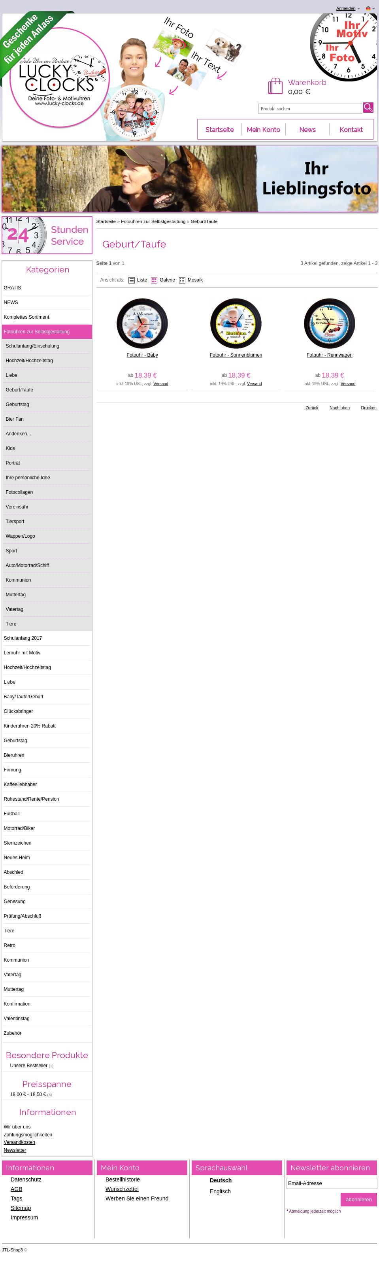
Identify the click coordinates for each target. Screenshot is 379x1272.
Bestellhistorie (123, 1179)
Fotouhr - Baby (142, 355)
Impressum (24, 1217)
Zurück (311, 407)
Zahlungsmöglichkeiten (28, 1135)
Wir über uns (17, 1127)
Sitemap (21, 1208)
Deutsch (221, 1180)
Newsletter (15, 1150)
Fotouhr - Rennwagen (330, 355)
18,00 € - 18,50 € (31, 1094)
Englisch (220, 1191)
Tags (17, 1198)
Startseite (106, 221)
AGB (17, 1189)
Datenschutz (26, 1179)
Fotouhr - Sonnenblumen (236, 355)
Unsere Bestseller (32, 1065)
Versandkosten (19, 1142)
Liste (142, 280)
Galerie (167, 280)
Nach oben (340, 407)
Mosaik (195, 280)
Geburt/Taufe (204, 221)
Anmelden (346, 8)
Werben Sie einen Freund (137, 1198)
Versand (160, 384)
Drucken (369, 407)
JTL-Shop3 (12, 1249)
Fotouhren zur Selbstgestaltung (153, 221)
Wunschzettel (122, 1189)
